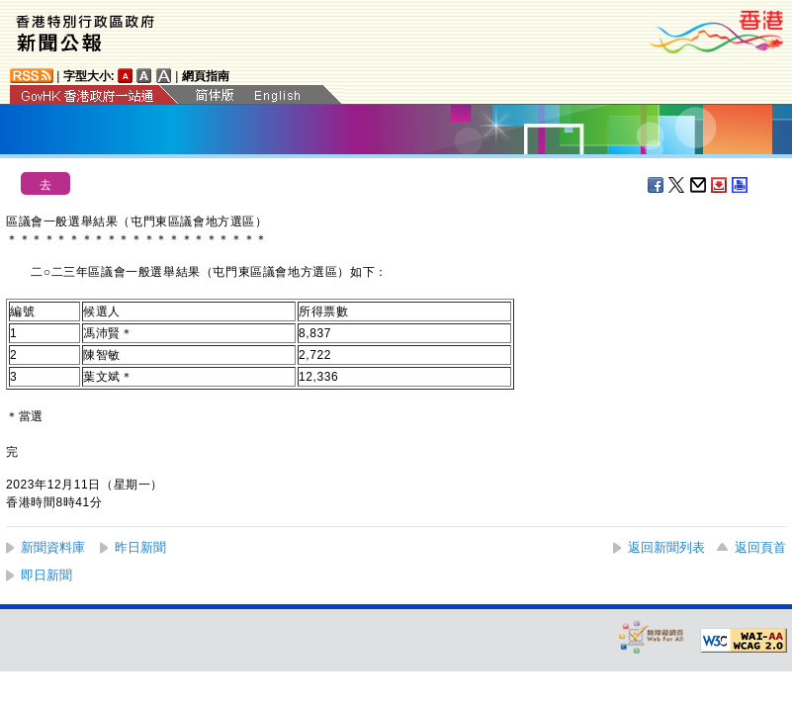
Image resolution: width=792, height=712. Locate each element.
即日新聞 (46, 575)
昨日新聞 (140, 547)
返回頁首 (760, 547)
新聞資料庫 (53, 547)
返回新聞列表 (666, 547)
